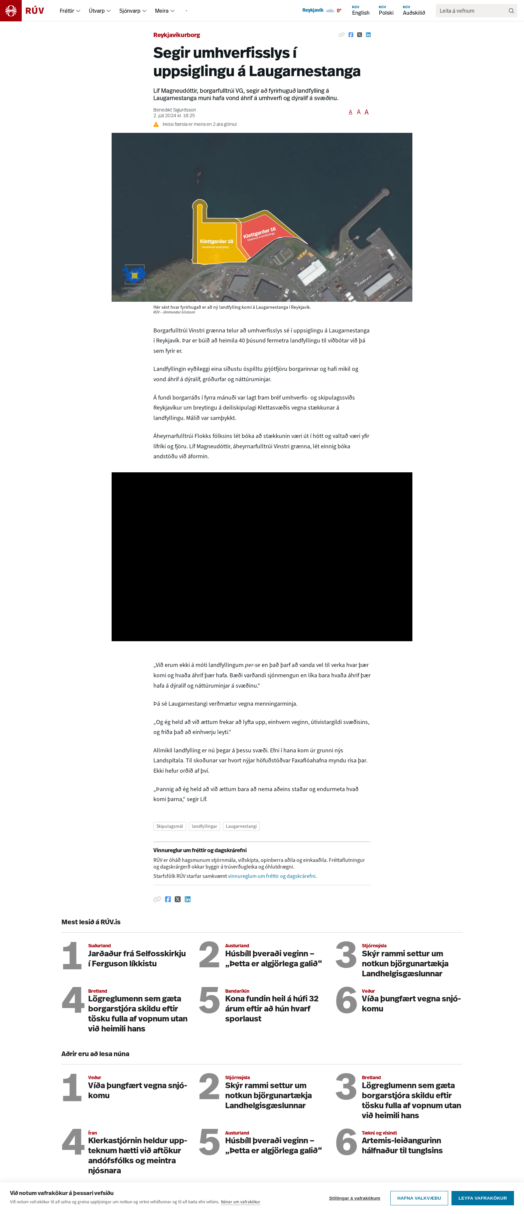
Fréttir (67, 10)
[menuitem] (78, 10)
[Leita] (511, 10)
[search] (473, 11)
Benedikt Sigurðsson (174, 110)
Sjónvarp (129, 10)
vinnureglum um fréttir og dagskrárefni (271, 876)
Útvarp (97, 10)
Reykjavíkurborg (176, 35)
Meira (161, 10)
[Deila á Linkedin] (368, 34)
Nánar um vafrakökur (240, 1202)
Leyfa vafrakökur (482, 1198)
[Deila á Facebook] (351, 34)
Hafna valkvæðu (419, 1198)
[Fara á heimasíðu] (28, 10)
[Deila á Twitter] (359, 34)
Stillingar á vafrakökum (354, 1198)
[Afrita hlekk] (342, 34)
